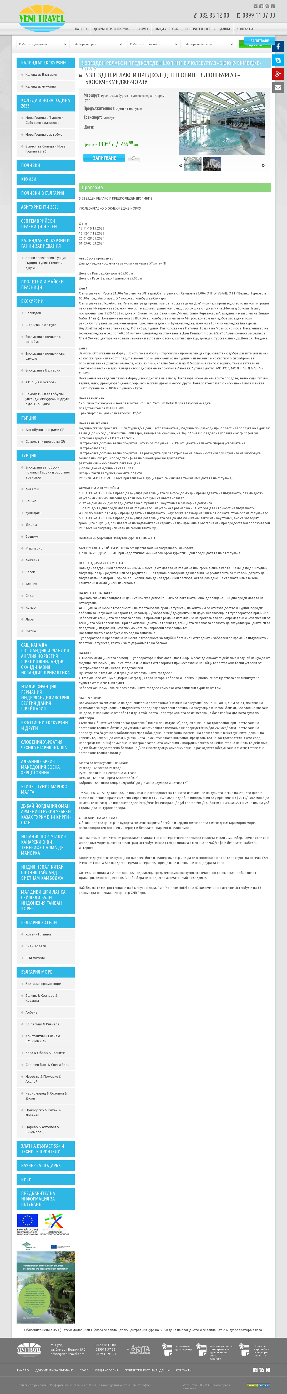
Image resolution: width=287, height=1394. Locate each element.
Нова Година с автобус (44, 134)
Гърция (28, 417)
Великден (33, 313)
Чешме (31, 501)
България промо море (43, 983)
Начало (81, 29)
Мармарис (34, 548)
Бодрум (32, 536)
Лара (30, 619)
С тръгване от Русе (41, 325)
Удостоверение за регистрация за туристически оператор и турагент (221, 1352)
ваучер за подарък (41, 1165)
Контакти (245, 29)
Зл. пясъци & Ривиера (42, 1024)
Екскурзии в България (43, 370)
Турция (28, 455)
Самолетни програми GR (45, 441)
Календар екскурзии (43, 62)
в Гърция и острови (41, 382)
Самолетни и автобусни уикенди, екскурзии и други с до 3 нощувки (47, 399)
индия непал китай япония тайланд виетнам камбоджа (42, 872)
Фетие (31, 631)
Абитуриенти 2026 (40, 207)
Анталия (32, 560)
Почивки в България (42, 193)
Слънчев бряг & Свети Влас (47, 1064)
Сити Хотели (36, 946)
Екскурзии (32, 301)
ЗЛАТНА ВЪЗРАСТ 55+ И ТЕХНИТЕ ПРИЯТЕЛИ (42, 1148)
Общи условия (167, 29)
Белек (30, 572)
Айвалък (32, 489)
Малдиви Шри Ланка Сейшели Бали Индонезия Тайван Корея (43, 900)
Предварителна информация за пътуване (38, 1199)
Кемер (31, 607)
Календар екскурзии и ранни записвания (45, 243)
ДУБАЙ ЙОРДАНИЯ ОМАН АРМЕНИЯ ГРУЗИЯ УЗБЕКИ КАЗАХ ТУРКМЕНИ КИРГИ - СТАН (46, 814)
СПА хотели (35, 958)
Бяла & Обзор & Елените (45, 1053)
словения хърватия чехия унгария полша (44, 744)
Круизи (28, 179)
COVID (143, 29)
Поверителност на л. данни (207, 29)
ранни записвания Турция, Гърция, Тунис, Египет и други (46, 262)
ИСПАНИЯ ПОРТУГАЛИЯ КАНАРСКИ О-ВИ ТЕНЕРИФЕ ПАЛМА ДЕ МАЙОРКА (43, 845)
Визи (26, 1179)
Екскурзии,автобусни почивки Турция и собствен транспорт (48, 472)
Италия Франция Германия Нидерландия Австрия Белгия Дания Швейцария (45, 697)
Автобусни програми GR (45, 429)
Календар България (41, 74)
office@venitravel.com (67, 1354)
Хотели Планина (39, 934)
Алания (31, 584)
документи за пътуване (113, 29)
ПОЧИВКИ (30, 165)
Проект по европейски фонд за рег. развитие (261, 1351)
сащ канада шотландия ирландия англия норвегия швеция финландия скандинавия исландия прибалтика (45, 658)
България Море (36, 971)
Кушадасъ (34, 513)
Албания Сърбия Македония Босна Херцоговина (40, 767)
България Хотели (39, 922)
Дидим (31, 524)
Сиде (30, 595)
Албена (31, 1012)
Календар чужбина (41, 86)
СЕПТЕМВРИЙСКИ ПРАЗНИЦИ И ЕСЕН (39, 223)
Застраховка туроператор (183, 1348)
